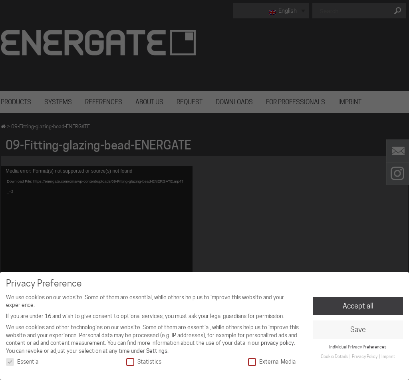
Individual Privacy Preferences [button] (358, 346)
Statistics (143, 362)
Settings (156, 351)
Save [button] (358, 329)
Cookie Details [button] (335, 356)
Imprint (388, 356)
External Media (272, 362)
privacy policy (277, 343)
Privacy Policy (365, 356)
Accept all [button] (358, 306)
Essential (23, 362)
